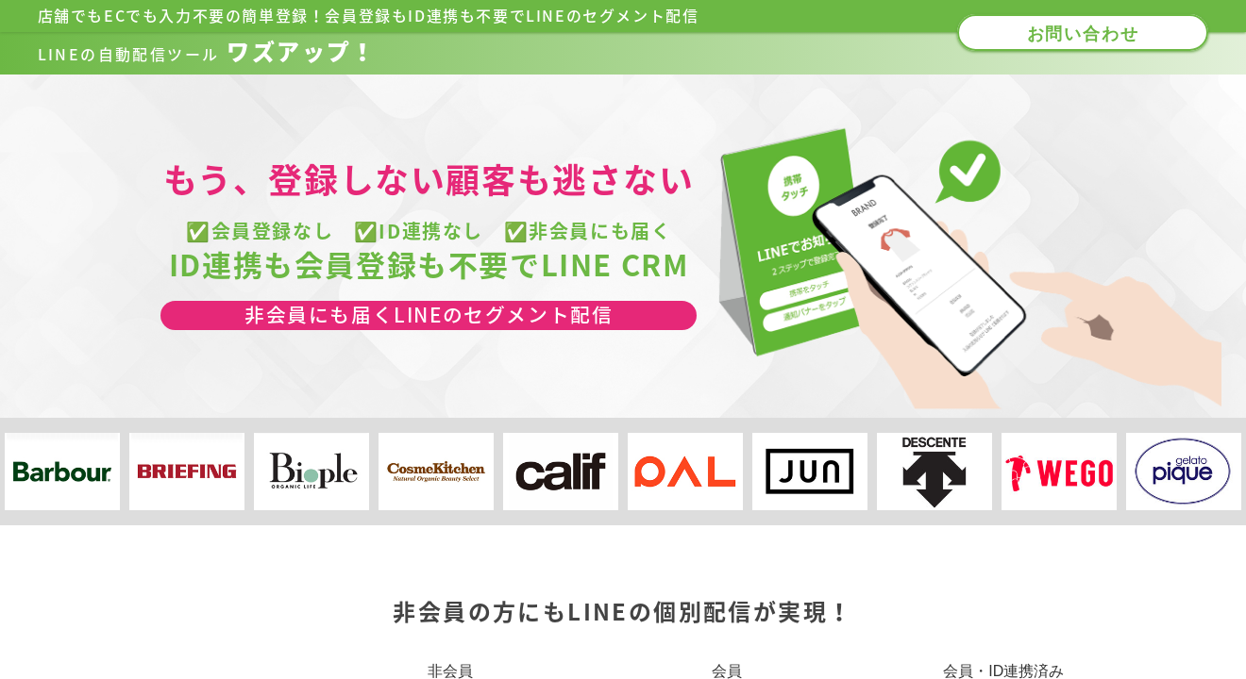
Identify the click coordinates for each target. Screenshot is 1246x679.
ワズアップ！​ (207, 52)
